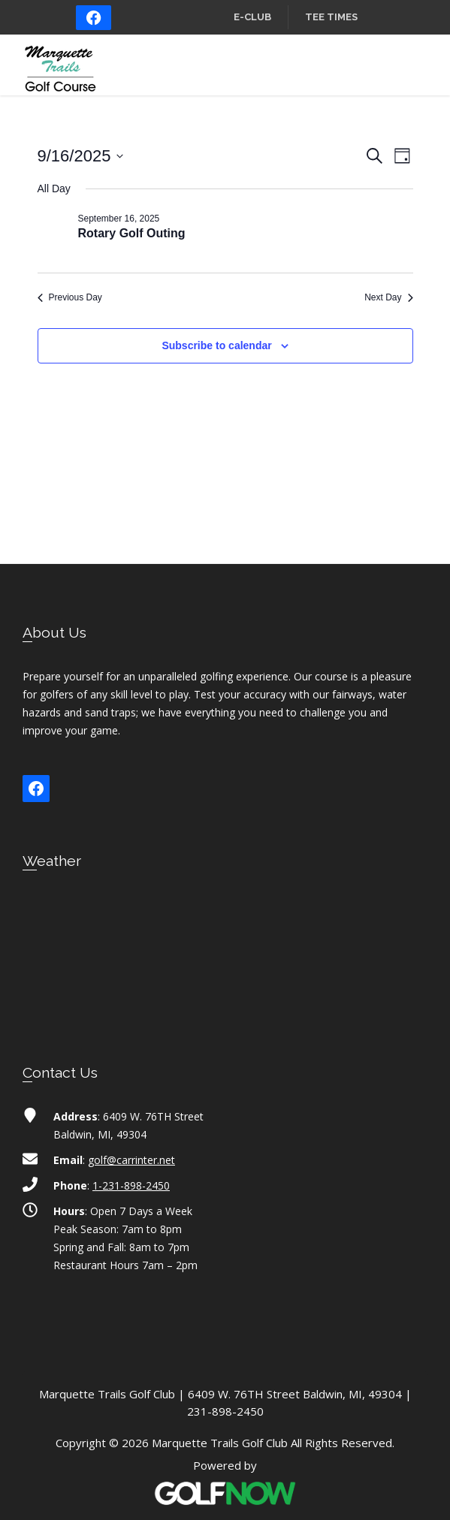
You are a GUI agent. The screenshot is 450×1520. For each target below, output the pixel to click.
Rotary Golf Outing (132, 233)
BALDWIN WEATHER (225, 952)
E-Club (252, 17)
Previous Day (70, 297)
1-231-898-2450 (131, 1185)
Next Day (388, 297)
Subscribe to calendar (216, 345)
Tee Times (331, 17)
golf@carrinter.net (131, 1160)
